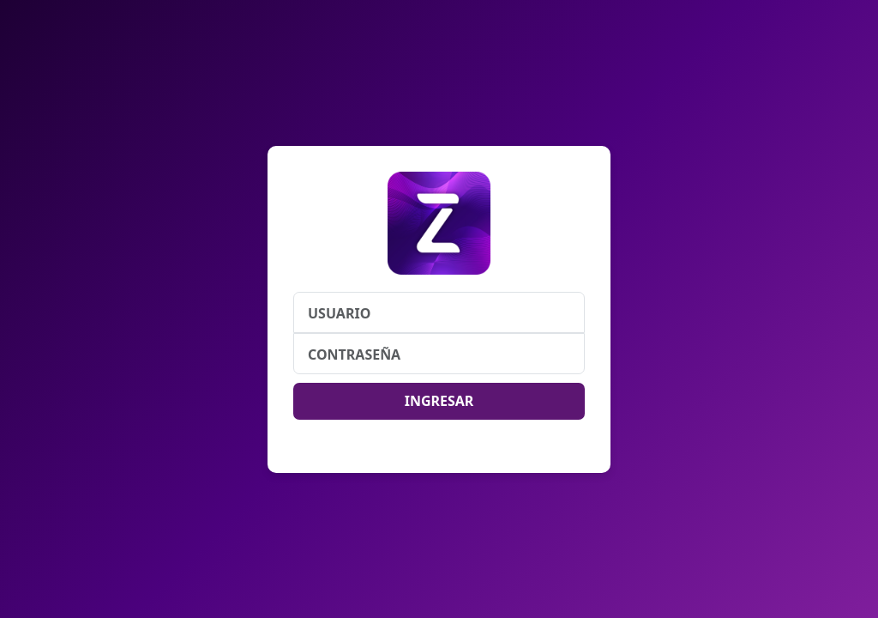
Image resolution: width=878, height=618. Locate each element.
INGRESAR (439, 400)
